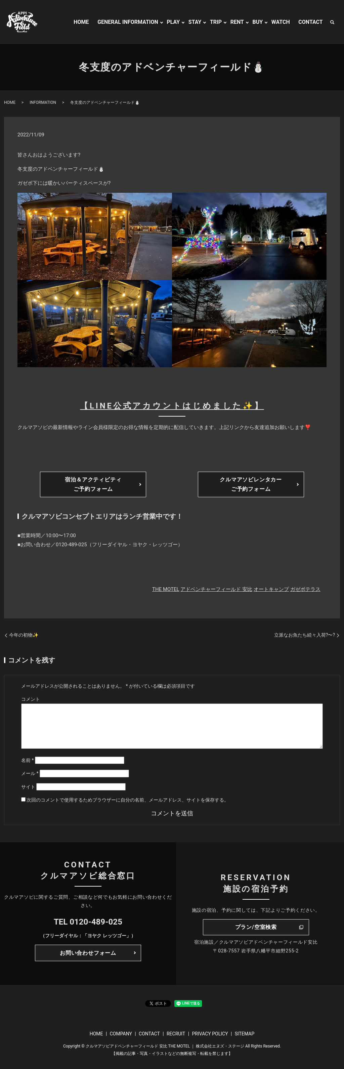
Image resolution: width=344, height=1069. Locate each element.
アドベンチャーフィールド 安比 (216, 589)
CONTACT (310, 22)
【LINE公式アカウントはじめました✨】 (172, 406)
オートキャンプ (271, 589)
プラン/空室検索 (256, 927)
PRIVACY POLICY (210, 1033)
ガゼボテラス (305, 589)
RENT (237, 22)
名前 (27, 760)
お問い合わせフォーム (88, 953)
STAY (195, 22)
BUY (258, 22)
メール (30, 773)
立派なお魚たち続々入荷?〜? (304, 635)
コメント (30, 699)
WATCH (280, 22)
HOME (81, 22)
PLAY (173, 22)
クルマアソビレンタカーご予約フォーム (251, 484)
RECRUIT (176, 1033)
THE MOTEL (165, 589)
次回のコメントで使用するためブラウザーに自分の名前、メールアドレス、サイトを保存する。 (128, 800)
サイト (28, 786)
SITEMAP (245, 1033)
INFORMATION (43, 102)
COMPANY (121, 1033)
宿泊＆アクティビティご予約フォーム (93, 484)
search (332, 22)
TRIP (216, 22)
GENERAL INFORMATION (127, 22)
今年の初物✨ (23, 635)
